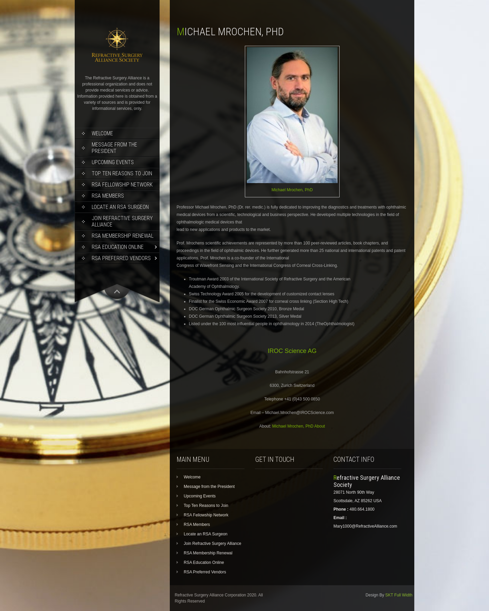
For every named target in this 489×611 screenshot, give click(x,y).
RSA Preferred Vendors (121, 258)
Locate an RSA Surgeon (120, 207)
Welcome (102, 133)
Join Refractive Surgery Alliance (122, 221)
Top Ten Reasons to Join (122, 173)
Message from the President (114, 147)
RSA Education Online (118, 247)
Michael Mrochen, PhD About (298, 426)
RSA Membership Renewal (122, 236)
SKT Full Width (399, 595)
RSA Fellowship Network (122, 184)
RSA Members (108, 196)
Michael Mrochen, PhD (291, 190)
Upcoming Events (113, 162)
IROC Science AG (292, 351)
